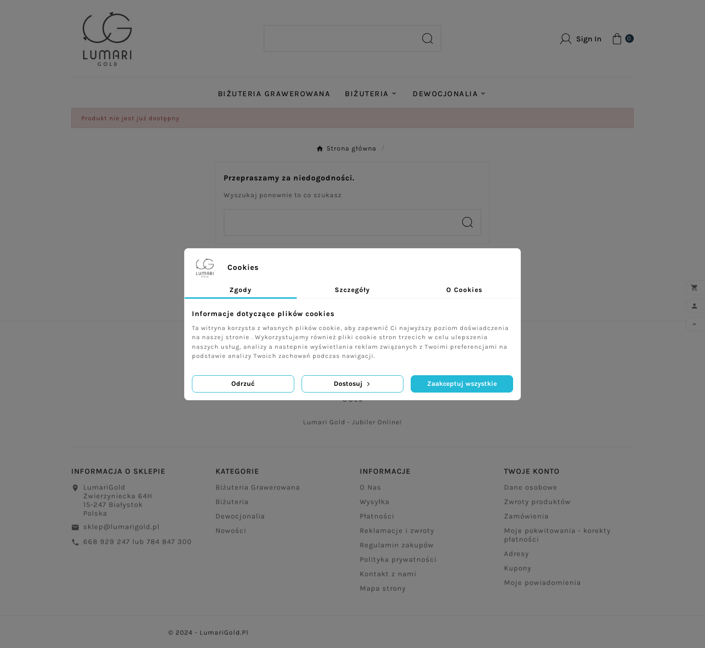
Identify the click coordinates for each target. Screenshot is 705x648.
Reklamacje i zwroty (397, 535)
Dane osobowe (530, 492)
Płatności (377, 521)
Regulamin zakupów (397, 550)
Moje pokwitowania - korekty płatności (557, 539)
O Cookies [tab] (464, 290)
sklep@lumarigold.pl (121, 531)
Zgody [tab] (240, 290)
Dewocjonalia (240, 521)
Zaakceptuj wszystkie (462, 384)
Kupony (517, 573)
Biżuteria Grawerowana (257, 492)
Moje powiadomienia (542, 587)
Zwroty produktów (537, 506)
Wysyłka (375, 506)
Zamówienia (526, 521)
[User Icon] (581, 38)
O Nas (370, 492)
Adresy (516, 558)
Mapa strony (383, 593)
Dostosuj (353, 384)
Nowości (230, 535)
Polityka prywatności (398, 564)
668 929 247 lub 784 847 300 (137, 546)
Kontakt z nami (388, 578)
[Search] (339, 38)
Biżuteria (232, 506)
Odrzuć (242, 384)
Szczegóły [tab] (352, 290)
